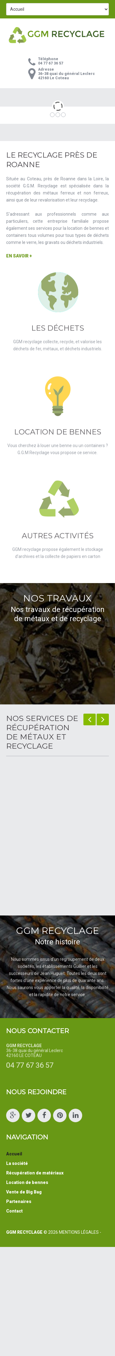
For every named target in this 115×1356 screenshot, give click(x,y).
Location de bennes (27, 1182)
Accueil (14, 1153)
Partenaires (18, 1201)
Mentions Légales (79, 1232)
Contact (14, 1211)
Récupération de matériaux (34, 1172)
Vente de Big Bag (24, 1191)
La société (17, 1163)
